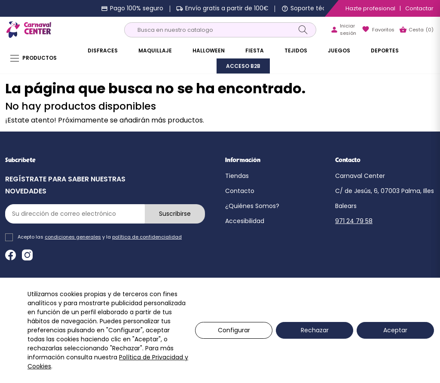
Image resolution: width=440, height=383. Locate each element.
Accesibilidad (244, 221)
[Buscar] (220, 29)
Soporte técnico (314, 8)
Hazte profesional (370, 8)
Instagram (27, 255)
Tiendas (237, 176)
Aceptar (395, 330)
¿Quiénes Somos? (252, 206)
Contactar (419, 8)
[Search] (303, 30)
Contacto (239, 191)
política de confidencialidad (147, 236)
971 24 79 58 (354, 221)
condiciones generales (73, 236)
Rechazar (315, 330)
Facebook (10, 255)
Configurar (234, 330)
